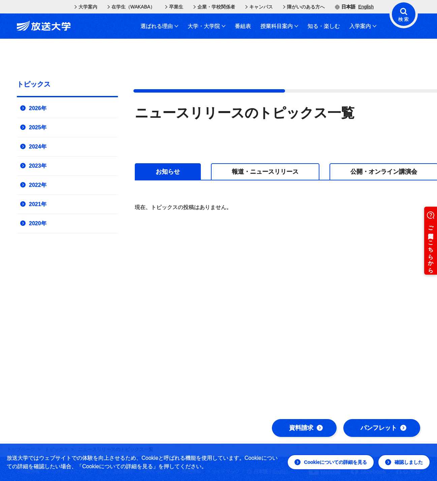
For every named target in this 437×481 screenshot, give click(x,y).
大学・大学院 (206, 26)
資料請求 (306, 427)
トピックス (34, 84)
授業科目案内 (279, 26)
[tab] (168, 171)
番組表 (243, 26)
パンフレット (383, 427)
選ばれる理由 (159, 26)
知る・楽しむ (324, 26)
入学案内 (362, 26)
